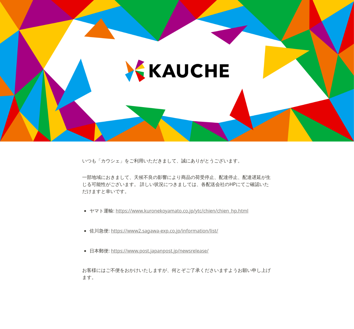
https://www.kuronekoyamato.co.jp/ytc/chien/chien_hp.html (182, 210)
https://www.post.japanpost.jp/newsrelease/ (160, 250)
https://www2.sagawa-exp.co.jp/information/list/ (164, 230)
